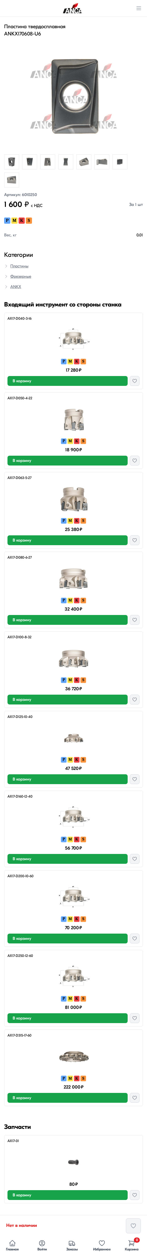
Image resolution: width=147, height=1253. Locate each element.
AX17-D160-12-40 (19, 796)
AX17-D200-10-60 (20, 876)
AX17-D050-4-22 (19, 398)
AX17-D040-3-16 (19, 318)
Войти (42, 1245)
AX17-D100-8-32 (19, 637)
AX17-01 (13, 1141)
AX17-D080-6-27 (19, 557)
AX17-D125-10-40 (19, 717)
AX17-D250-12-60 (20, 956)
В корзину (22, 381)
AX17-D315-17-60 (19, 1035)
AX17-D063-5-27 (19, 478)
